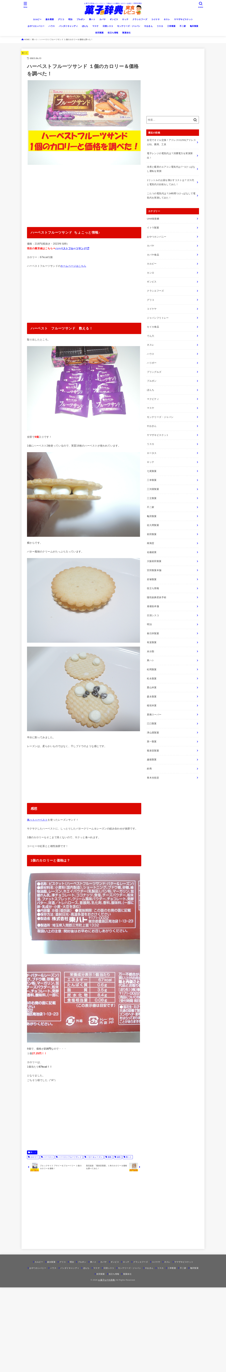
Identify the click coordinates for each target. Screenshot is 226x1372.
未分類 (150, 651)
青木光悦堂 (153, 777)
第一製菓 (151, 741)
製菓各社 (126, 32)
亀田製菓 (194, 26)
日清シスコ (108, 26)
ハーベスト (48, 1157)
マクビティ (153, 399)
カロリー (34, 1157)
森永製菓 (50, 19)
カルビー (37, 19)
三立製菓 (151, 498)
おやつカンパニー (36, 26)
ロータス (151, 453)
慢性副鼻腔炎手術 (156, 597)
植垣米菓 (151, 705)
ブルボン (81, 19)
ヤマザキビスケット (183, 19)
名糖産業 (151, 552)
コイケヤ (155, 19)
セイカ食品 (153, 327)
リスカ (160, 26)
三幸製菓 (171, 26)
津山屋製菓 (153, 732)
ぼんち (85, 26)
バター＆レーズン (94, 1157)
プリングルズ (154, 372)
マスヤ (95, 26)
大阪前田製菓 (154, 561)
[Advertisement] (84, 194)
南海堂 (150, 543)
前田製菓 (99, 32)
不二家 (183, 26)
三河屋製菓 (153, 489)
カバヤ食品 (153, 254)
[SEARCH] (200, 4)
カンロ (150, 273)
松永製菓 (151, 678)
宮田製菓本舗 (154, 570)
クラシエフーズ (139, 19)
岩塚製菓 (151, 579)
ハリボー (151, 363)
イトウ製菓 (153, 227)
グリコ (61, 19)
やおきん (148, 26)
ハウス (51, 26)
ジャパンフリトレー (158, 318)
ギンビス (114, 19)
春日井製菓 (153, 633)
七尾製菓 (151, 471)
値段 (119, 1157)
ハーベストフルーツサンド (70, 248)
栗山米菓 (151, 687)
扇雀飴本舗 (153, 606)
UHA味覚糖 (153, 218)
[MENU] (25, 4)
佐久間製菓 (153, 525)
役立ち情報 (113, 32)
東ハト (92, 19)
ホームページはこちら (73, 265)
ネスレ (167, 19)
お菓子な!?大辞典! (106, 1280)
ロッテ (125, 19)
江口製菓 (151, 723)
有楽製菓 (151, 642)
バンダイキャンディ (68, 26)
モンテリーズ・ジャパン (128, 26)
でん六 (150, 336)
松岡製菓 (151, 669)
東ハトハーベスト (37, 819)
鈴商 (149, 768)
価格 (110, 1157)
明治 (70, 19)
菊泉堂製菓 (153, 750)
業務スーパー (154, 714)
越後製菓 (151, 759)
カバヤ (102, 19)
